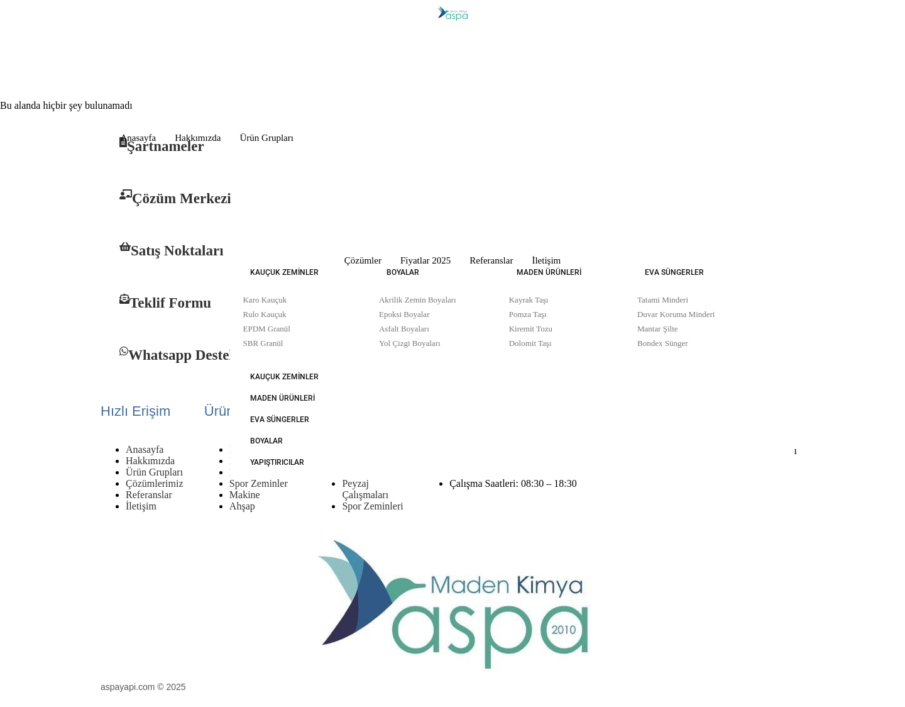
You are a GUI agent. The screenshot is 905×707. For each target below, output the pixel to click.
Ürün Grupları (266, 138)
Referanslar (491, 260)
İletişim (546, 260)
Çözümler (362, 260)
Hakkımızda (198, 138)
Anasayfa (138, 138)
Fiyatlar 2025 (425, 260)
